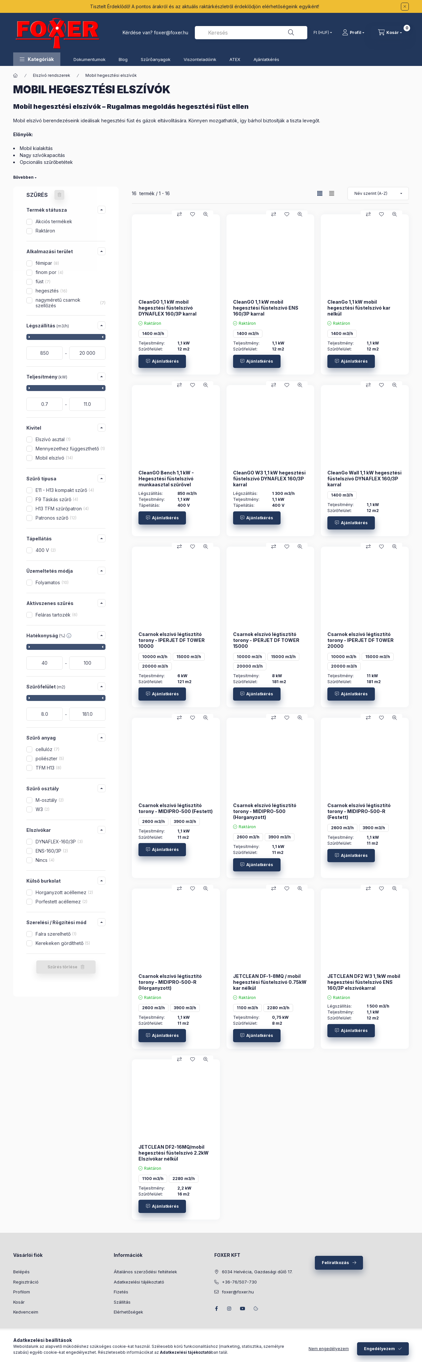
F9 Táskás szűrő (57, 499)
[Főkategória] (15, 75)
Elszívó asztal (53, 439)
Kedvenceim (25, 1312)
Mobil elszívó (54, 458)
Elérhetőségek (128, 1312)
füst (43, 281)
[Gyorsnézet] (205, 214)
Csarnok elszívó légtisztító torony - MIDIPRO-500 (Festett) (175, 808)
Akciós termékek (54, 221)
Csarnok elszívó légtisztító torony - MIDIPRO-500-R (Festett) (359, 811)
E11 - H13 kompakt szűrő (65, 490)
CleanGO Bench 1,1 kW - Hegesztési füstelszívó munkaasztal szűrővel (166, 478)
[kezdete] (44, 353)
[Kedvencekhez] (192, 214)
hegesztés (51, 290)
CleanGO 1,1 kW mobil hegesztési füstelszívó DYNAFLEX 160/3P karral (167, 308)
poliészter (50, 758)
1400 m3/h (153, 333)
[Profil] (353, 32)
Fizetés (121, 1291)
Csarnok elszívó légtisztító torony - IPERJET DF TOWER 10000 (171, 640)
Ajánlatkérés (266, 59)
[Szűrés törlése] (59, 195)
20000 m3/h (155, 666)
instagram (229, 1308)
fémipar (47, 263)
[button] (36, 59)
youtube (242, 1308)
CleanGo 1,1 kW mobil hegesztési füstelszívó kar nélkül (358, 308)
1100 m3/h (247, 1007)
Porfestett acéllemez (61, 901)
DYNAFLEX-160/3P (59, 841)
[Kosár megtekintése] (390, 32)
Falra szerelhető (56, 934)
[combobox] (251, 32)
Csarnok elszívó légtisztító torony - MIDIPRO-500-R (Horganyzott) (170, 982)
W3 (42, 809)
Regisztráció (26, 1282)
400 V (46, 550)
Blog (123, 59)
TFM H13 (48, 768)
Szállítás (122, 1302)
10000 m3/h (154, 656)
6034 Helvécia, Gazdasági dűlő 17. (257, 1271)
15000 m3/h (188, 656)
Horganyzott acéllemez (64, 892)
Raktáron (45, 230)
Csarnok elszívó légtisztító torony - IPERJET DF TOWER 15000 (266, 640)
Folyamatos (52, 582)
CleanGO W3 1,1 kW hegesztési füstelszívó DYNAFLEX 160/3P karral (269, 478)
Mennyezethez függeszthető (70, 448)
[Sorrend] (378, 193)
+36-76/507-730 (239, 1282)
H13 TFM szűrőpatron (62, 508)
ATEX (234, 59)
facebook (216, 1308)
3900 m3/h (185, 821)
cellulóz (47, 749)
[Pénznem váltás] (321, 32)
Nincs (45, 860)
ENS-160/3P (52, 851)
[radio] (331, 193)
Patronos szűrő (56, 518)
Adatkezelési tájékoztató (139, 1282)
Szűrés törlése (62, 966)
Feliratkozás (335, 1262)
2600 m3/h (153, 821)
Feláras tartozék (56, 615)
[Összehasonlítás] (179, 214)
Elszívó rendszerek (51, 75)
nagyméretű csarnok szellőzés (71, 302)
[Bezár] (405, 7)
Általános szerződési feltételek (145, 1271)
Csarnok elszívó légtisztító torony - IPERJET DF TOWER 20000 (360, 640)
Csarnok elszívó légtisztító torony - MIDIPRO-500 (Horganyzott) (264, 811)
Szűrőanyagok (155, 59)
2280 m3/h (278, 1007)
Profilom (21, 1291)
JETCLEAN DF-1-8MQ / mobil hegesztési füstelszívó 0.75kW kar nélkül (270, 982)
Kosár (19, 1302)
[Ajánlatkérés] (162, 361)
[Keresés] (291, 32)
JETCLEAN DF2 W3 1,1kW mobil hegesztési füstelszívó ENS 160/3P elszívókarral (363, 982)
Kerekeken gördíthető (63, 943)
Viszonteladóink (200, 59)
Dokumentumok (90, 59)
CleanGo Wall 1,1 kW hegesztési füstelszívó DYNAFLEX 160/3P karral (364, 478)
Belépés (21, 1271)
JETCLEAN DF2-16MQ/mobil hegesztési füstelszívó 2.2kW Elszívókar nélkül (173, 1153)
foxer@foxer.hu (171, 32)
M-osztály (50, 800)
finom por (49, 272)
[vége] (87, 353)
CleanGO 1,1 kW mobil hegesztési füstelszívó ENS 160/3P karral (265, 308)
